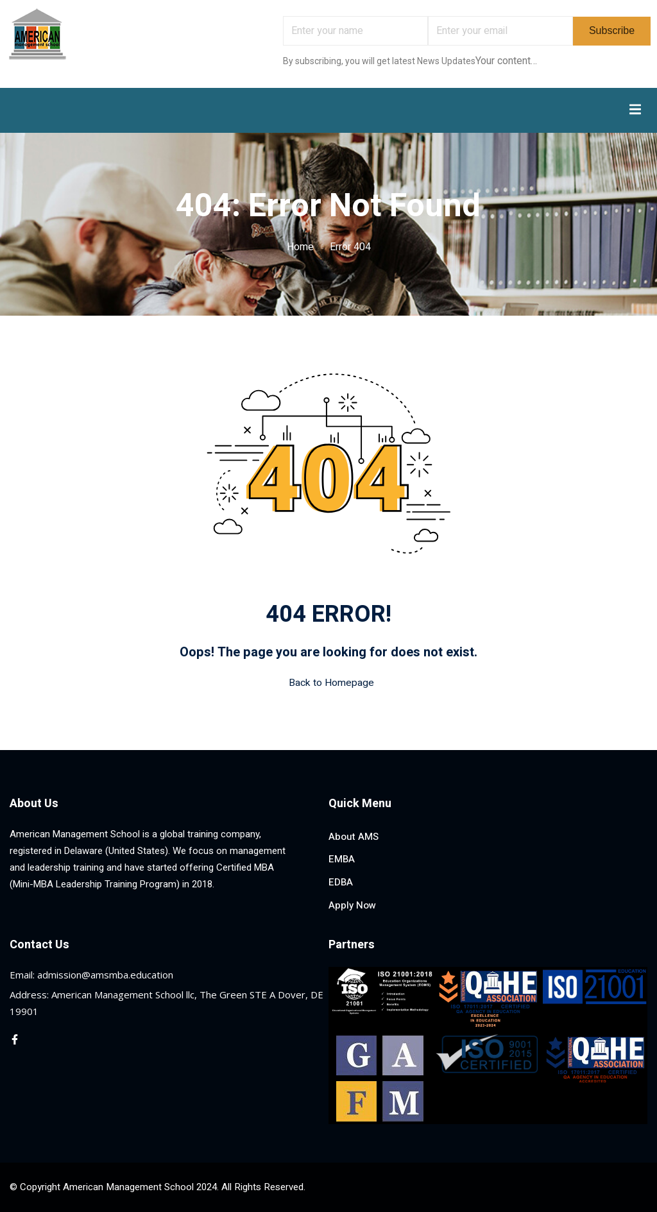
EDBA (340, 882)
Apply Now (352, 905)
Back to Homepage (329, 682)
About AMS (353, 837)
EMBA (341, 859)
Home (300, 247)
